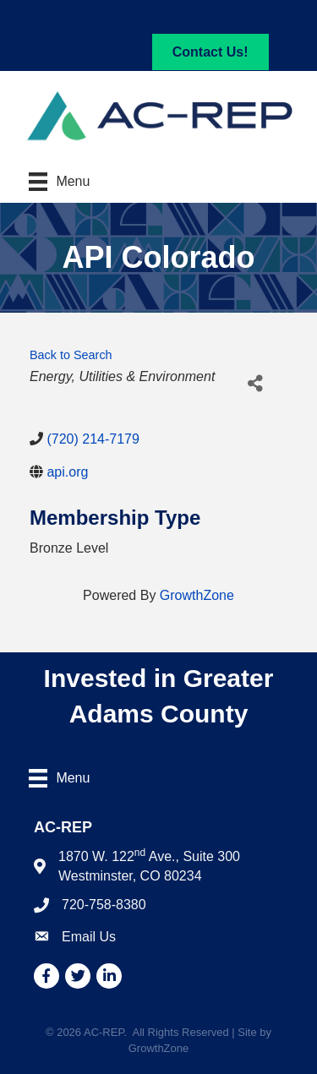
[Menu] (59, 182)
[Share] (255, 383)
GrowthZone (197, 595)
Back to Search (71, 355)
